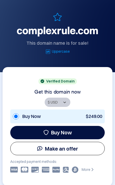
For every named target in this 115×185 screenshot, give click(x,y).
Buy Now (57, 132)
